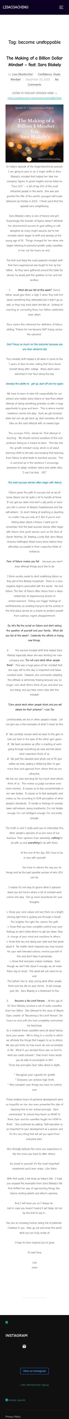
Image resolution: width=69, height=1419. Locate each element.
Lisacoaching (15, 7)
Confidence (45, 74)
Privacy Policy (13, 1416)
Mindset (16, 79)
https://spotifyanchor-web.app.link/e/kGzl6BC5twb (34, 98)
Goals (56, 74)
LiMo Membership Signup (34, 1384)
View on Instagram (34, 1371)
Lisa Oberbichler (22, 74)
